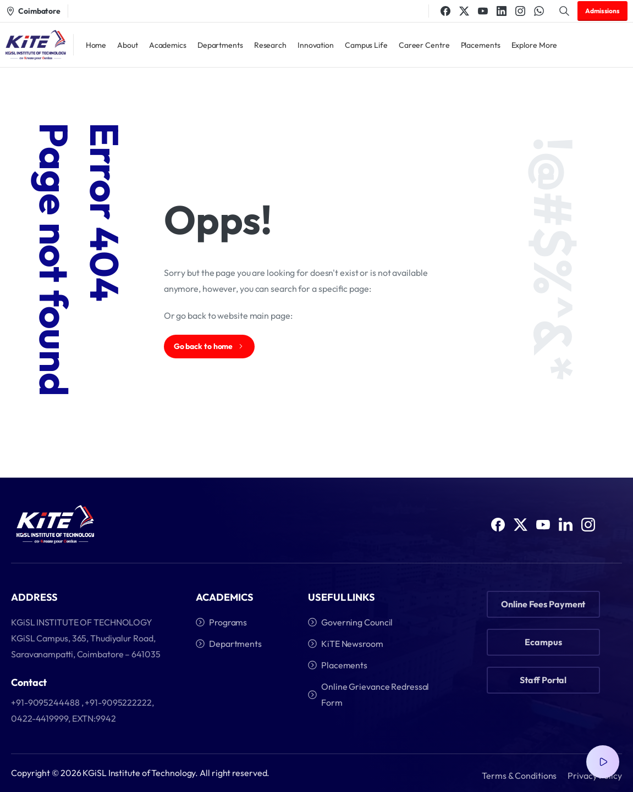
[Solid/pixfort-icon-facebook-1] (498, 527)
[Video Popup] (602, 761)
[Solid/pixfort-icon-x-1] (520, 532)
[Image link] (55, 525)
